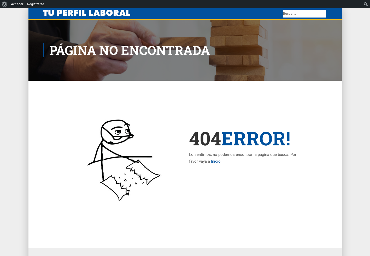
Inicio (216, 161)
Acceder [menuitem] (17, 4)
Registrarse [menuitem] (35, 4)
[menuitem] (4, 4)
